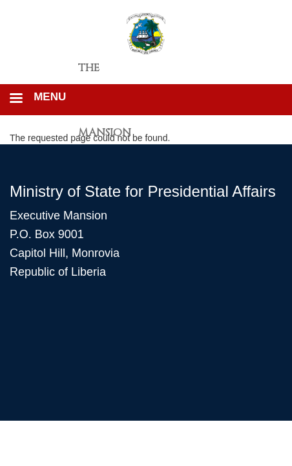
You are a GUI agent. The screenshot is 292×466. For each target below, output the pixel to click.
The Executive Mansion (108, 72)
